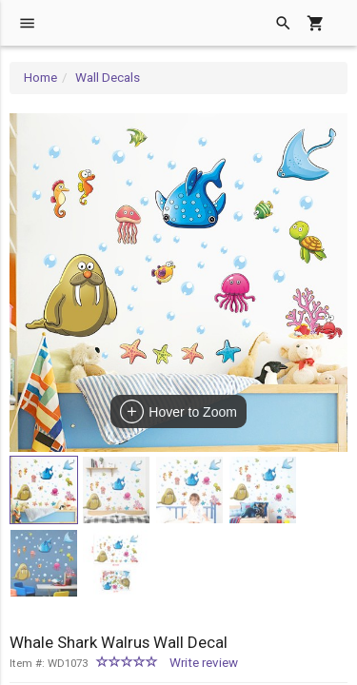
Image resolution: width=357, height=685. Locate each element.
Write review (203, 663)
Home (40, 77)
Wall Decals (107, 77)
